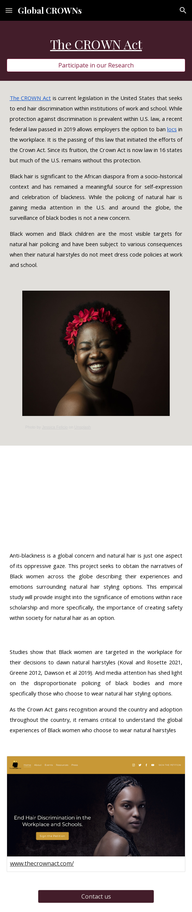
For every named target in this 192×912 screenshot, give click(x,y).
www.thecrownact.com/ (42, 863)
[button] (9, 10)
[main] (96, 44)
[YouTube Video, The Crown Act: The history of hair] (96, 492)
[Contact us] (96, 896)
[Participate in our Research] (96, 65)
